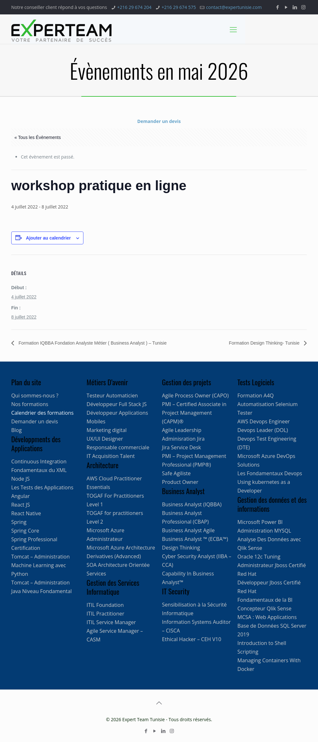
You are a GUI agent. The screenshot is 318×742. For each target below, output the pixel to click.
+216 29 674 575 (179, 7)
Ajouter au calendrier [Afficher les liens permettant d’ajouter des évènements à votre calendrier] (48, 238)
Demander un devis (159, 121)
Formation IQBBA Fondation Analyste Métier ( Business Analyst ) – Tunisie (92, 343)
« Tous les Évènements (37, 137)
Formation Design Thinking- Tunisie (265, 343)
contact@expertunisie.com (234, 7)
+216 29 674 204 (134, 7)
